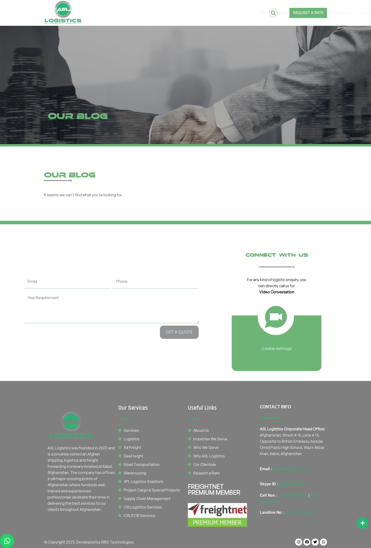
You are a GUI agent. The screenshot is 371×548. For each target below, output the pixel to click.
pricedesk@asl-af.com (292, 469)
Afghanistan (116, 13)
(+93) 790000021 (292, 495)
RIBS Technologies (117, 542)
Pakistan (146, 13)
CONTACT (221, 12)
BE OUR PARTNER (246, 12)
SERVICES (198, 13)
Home (93, 12)
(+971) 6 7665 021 (300, 512)
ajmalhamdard (291, 484)
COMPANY (172, 13)
